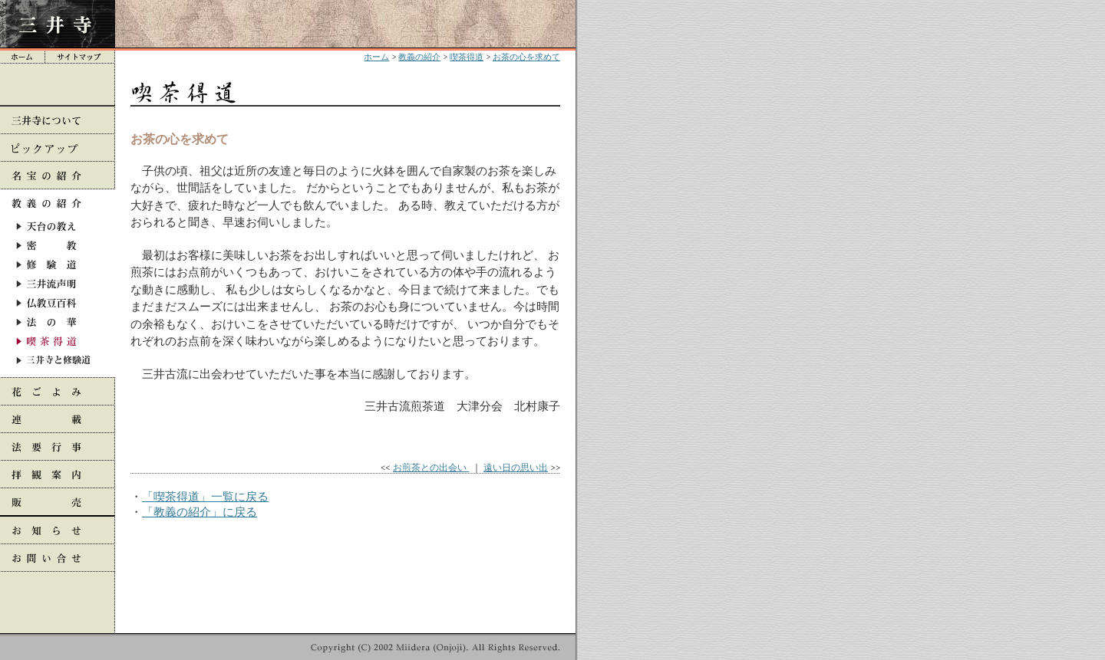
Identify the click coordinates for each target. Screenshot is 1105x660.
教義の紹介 (419, 56)
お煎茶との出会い (431, 467)
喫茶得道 (466, 56)
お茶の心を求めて (526, 56)
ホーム (376, 56)
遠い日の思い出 (515, 467)
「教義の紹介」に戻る (199, 511)
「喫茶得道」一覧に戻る (205, 496)
